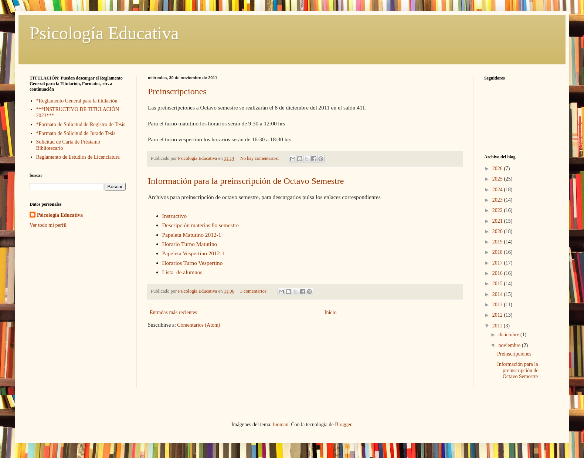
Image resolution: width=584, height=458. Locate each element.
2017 (498, 263)
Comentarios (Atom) (198, 325)
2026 (498, 168)
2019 (498, 242)
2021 (498, 221)
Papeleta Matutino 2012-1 (191, 235)
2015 (498, 283)
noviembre (510, 345)
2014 (498, 294)
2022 (498, 210)
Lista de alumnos (182, 272)
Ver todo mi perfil (48, 225)
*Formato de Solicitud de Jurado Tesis (76, 133)
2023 (498, 200)
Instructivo (174, 216)
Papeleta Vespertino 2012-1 (193, 253)
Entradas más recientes (173, 312)
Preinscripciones (177, 91)
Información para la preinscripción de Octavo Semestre (246, 181)
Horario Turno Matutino (189, 244)
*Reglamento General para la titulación (77, 101)
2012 (498, 315)
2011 (498, 326)
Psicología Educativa (104, 33)
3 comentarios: (254, 291)
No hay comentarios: (260, 158)
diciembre (509, 334)
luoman (280, 424)
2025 (498, 179)
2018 (498, 252)
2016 (498, 273)
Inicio (331, 312)
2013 (498, 304)
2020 (498, 231)
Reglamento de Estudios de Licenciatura (78, 157)
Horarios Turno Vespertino (192, 263)
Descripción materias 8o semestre (200, 225)
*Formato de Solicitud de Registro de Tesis (80, 124)
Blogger (343, 424)
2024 (498, 189)
